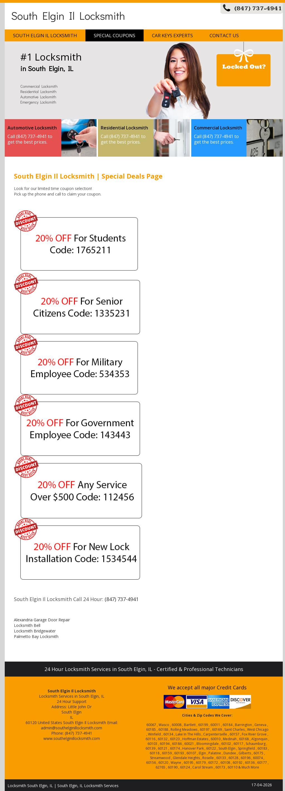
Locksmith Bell (27, 625)
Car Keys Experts (172, 35)
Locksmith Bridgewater (35, 631)
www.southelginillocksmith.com (71, 738)
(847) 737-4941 (258, 8)
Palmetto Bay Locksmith (36, 636)
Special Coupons (114, 35)
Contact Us (224, 35)
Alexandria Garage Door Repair (42, 619)
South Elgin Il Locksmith (68, 15)
